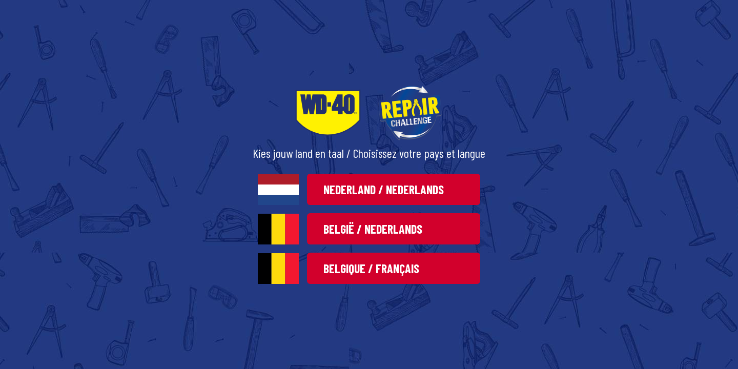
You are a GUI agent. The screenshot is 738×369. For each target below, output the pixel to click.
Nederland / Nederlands (383, 189)
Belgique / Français (371, 268)
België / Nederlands (372, 228)
